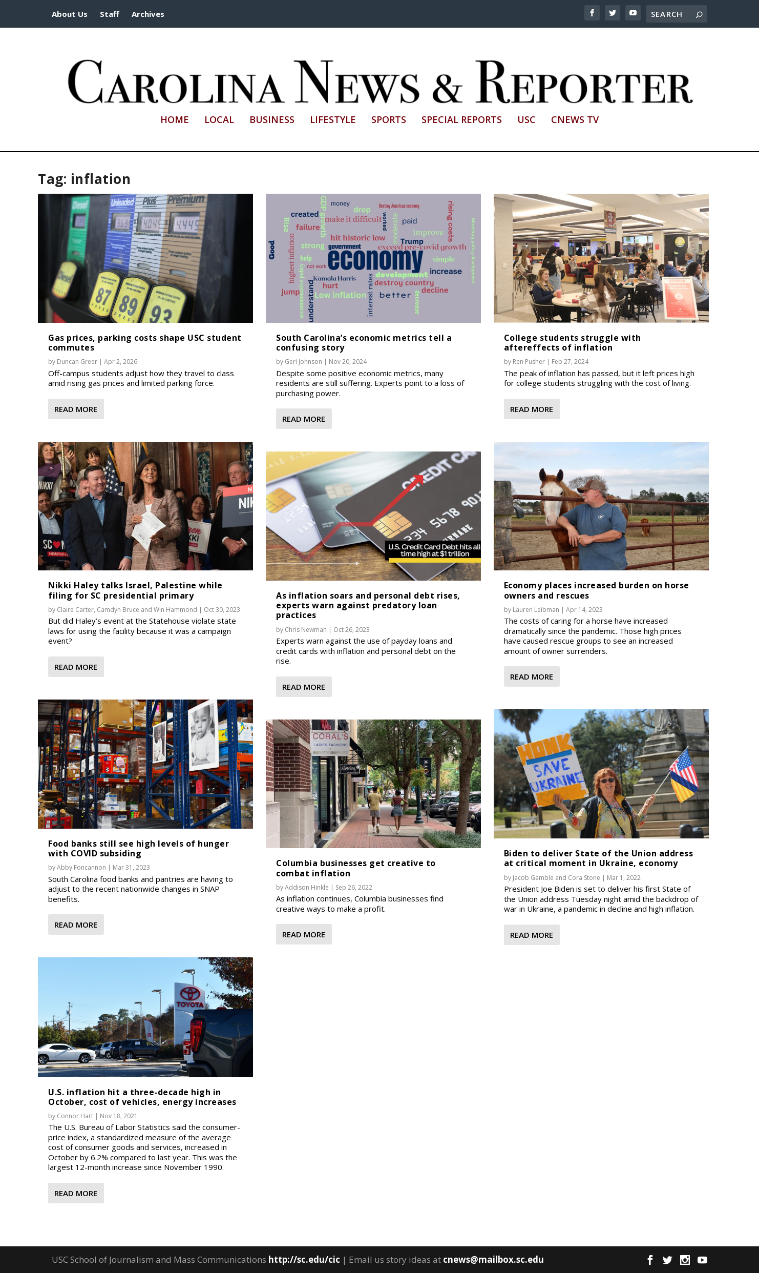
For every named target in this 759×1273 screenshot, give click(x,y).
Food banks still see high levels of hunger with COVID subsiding (138, 848)
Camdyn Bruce (118, 609)
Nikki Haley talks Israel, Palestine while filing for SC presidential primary (135, 590)
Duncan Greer (77, 361)
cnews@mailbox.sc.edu (493, 1259)
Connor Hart (75, 1116)
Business (271, 120)
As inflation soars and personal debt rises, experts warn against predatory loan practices (368, 605)
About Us (70, 14)
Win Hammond (175, 609)
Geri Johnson (303, 361)
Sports (388, 120)
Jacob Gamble (533, 877)
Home (174, 120)
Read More (75, 409)
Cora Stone (584, 877)
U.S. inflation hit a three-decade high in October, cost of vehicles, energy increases (142, 1096)
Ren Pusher (529, 361)
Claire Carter (75, 609)
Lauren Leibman (536, 609)
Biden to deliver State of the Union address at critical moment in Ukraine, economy (598, 858)
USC (526, 120)
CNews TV (575, 120)
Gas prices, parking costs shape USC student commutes (145, 342)
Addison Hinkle (307, 887)
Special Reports (461, 120)
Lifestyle (333, 120)
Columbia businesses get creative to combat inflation (356, 867)
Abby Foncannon (81, 867)
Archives (148, 14)
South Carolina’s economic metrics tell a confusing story (364, 342)
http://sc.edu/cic (304, 1259)
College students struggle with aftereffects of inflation (572, 342)
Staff (109, 14)
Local (219, 120)
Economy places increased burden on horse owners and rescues (596, 590)
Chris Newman (306, 629)
